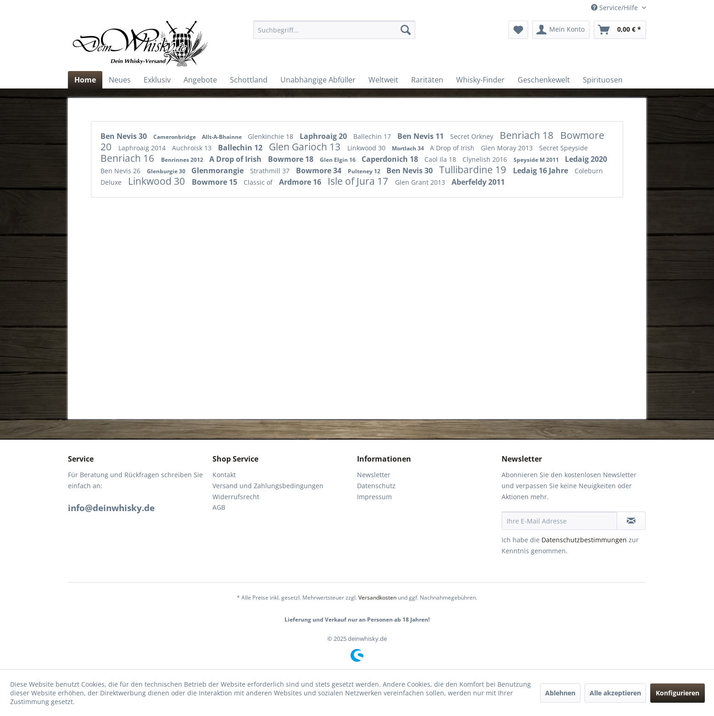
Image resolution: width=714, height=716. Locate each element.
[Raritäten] (427, 79)
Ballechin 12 (241, 148)
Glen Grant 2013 (421, 182)
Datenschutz (376, 485)
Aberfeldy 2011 (478, 182)
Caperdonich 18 (391, 159)
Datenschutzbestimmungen (584, 539)
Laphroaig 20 (324, 136)
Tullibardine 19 (473, 169)
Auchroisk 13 (192, 147)
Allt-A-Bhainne (222, 137)
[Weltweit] (383, 79)
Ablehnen (560, 692)
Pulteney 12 (365, 171)
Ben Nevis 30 (124, 136)
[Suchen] (405, 30)
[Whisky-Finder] (480, 79)
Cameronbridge (175, 137)
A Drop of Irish (453, 147)
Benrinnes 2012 (183, 160)
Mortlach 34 (408, 148)
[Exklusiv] (157, 79)
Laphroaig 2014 (142, 147)
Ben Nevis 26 (121, 170)
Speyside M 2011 (536, 160)
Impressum (374, 496)
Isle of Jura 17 (359, 181)
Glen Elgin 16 (338, 160)
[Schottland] (248, 79)
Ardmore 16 (301, 182)
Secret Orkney (472, 136)
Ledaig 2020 (586, 159)
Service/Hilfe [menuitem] (615, 7)
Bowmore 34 (319, 170)
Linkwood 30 (367, 147)
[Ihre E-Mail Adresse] (559, 521)
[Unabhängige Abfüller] (318, 79)
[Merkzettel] (518, 30)
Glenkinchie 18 (271, 136)
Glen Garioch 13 (306, 146)
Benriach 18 (528, 135)
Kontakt (224, 474)
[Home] (85, 79)
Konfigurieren (677, 692)
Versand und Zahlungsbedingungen (268, 485)
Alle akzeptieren (615, 692)
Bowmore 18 (291, 159)
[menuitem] (334, 30)
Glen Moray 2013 (508, 147)
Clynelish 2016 (486, 159)
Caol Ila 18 (441, 159)
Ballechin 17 (373, 136)
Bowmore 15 (215, 182)
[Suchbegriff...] (334, 30)
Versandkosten (377, 597)
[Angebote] (200, 79)
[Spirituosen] (602, 79)
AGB (218, 507)
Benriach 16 (128, 158)
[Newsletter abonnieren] (631, 521)
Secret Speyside (563, 147)
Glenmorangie (218, 170)
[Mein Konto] (561, 30)
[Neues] (119, 79)
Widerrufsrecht (235, 496)
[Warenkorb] (620, 30)
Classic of (259, 182)
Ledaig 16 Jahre (541, 170)
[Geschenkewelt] (543, 79)
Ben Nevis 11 (421, 136)
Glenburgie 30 (167, 171)
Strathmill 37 (270, 170)
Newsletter (373, 474)
